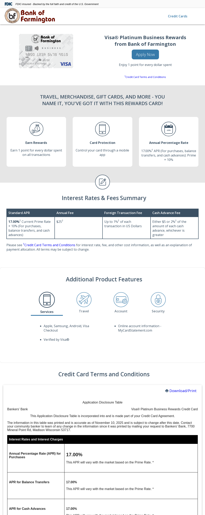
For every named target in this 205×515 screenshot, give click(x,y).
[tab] (47, 303)
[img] (30, 16)
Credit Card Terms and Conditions (145, 77)
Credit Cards (177, 16)
